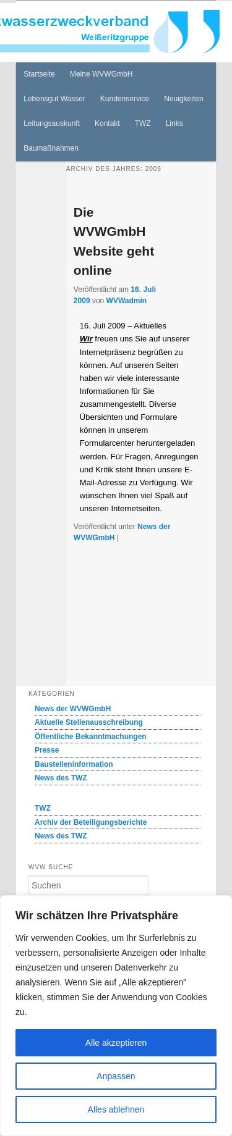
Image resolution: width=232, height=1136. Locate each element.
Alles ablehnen (116, 1109)
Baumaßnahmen (51, 148)
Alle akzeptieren (116, 1043)
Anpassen (116, 1076)
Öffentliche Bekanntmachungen (91, 736)
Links (174, 123)
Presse (47, 750)
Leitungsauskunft (52, 123)
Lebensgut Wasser (54, 98)
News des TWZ (61, 778)
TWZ (143, 123)
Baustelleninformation (74, 764)
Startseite (39, 74)
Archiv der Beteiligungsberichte (91, 822)
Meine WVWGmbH (101, 74)
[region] (116, 1015)
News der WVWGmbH (73, 708)
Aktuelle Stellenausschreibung (89, 722)
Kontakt (107, 123)
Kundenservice (124, 98)
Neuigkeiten (183, 98)
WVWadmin (126, 300)
